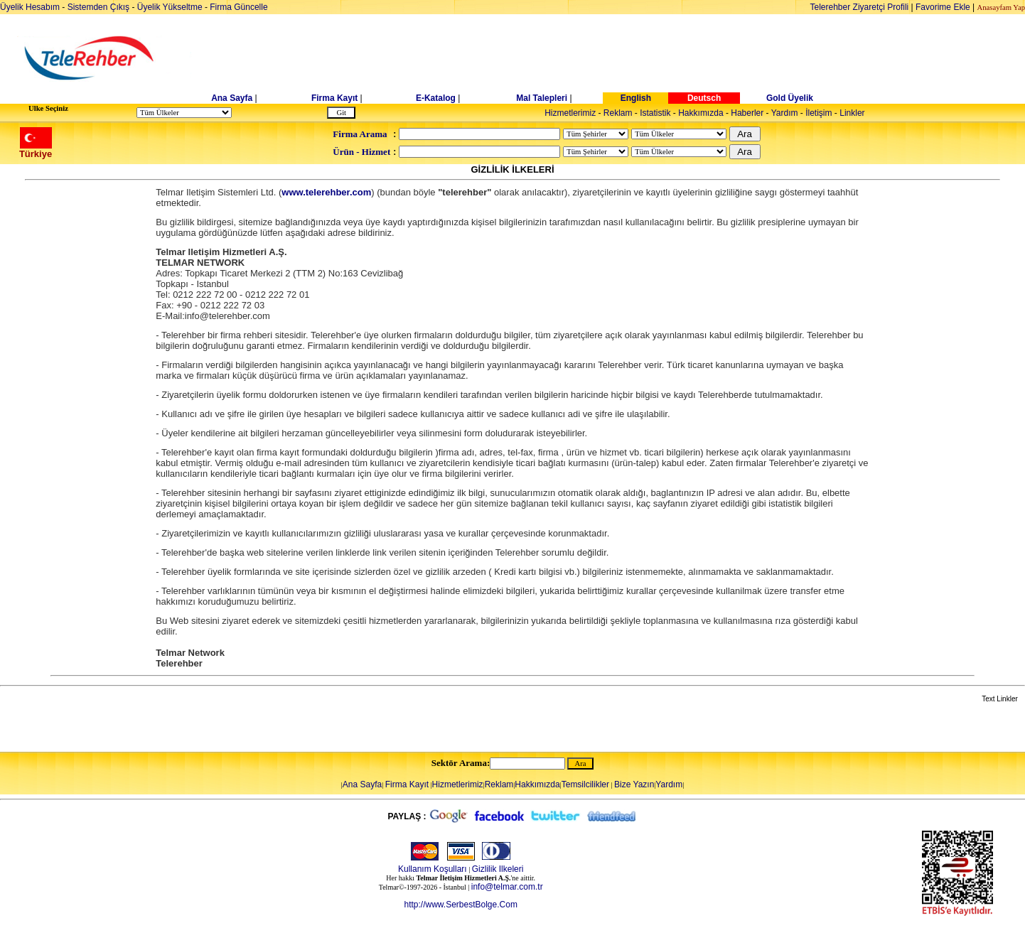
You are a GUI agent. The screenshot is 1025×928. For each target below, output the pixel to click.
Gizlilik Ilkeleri (498, 869)
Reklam (618, 113)
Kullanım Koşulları (432, 869)
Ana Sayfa (231, 98)
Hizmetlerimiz (570, 113)
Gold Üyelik (789, 98)
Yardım (784, 113)
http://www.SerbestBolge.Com (460, 905)
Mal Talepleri (541, 98)
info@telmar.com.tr (507, 887)
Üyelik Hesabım (30, 7)
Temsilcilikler (585, 784)
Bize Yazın (634, 784)
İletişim (818, 113)
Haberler (747, 113)
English (636, 98)
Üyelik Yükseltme (170, 7)
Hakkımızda (700, 113)
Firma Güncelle (238, 7)
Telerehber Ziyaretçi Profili (859, 7)
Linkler (851, 113)
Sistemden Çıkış (98, 7)
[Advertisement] (622, 58)
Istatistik (655, 113)
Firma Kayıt (334, 98)
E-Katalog (436, 98)
